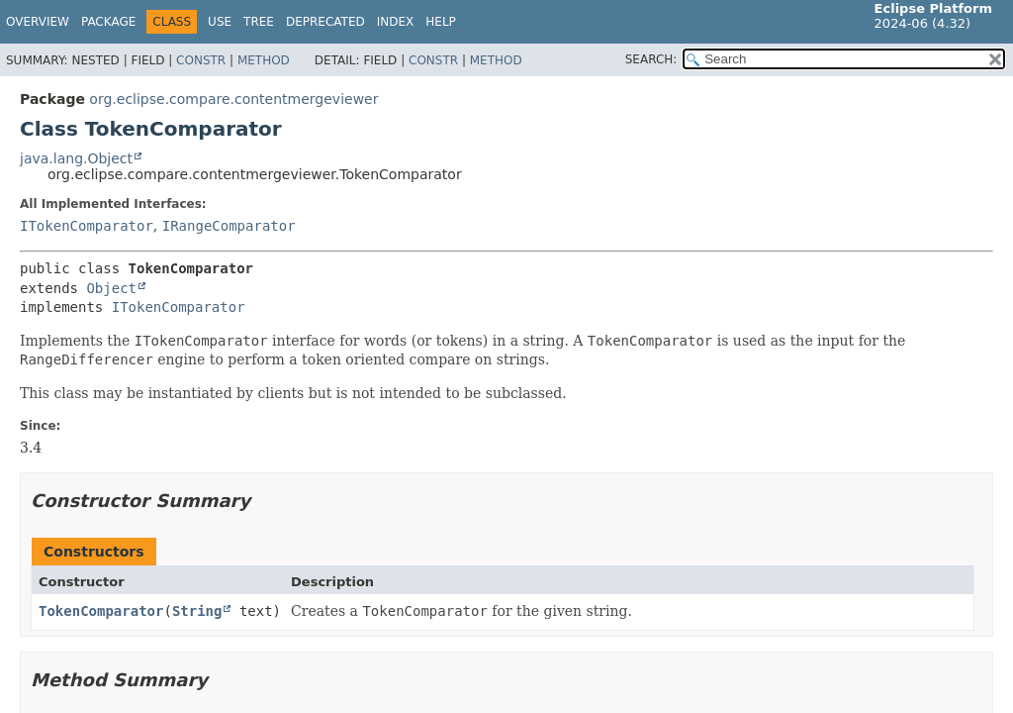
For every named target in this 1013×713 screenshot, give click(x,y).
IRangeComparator (229, 226)
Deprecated (325, 22)
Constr (201, 60)
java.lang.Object (76, 158)
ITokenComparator (86, 226)
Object (111, 288)
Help (440, 22)
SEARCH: (651, 59)
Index (395, 22)
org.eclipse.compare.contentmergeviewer (233, 99)
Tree (258, 22)
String (197, 611)
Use (219, 22)
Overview (37, 22)
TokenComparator (101, 611)
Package (108, 22)
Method (263, 60)
